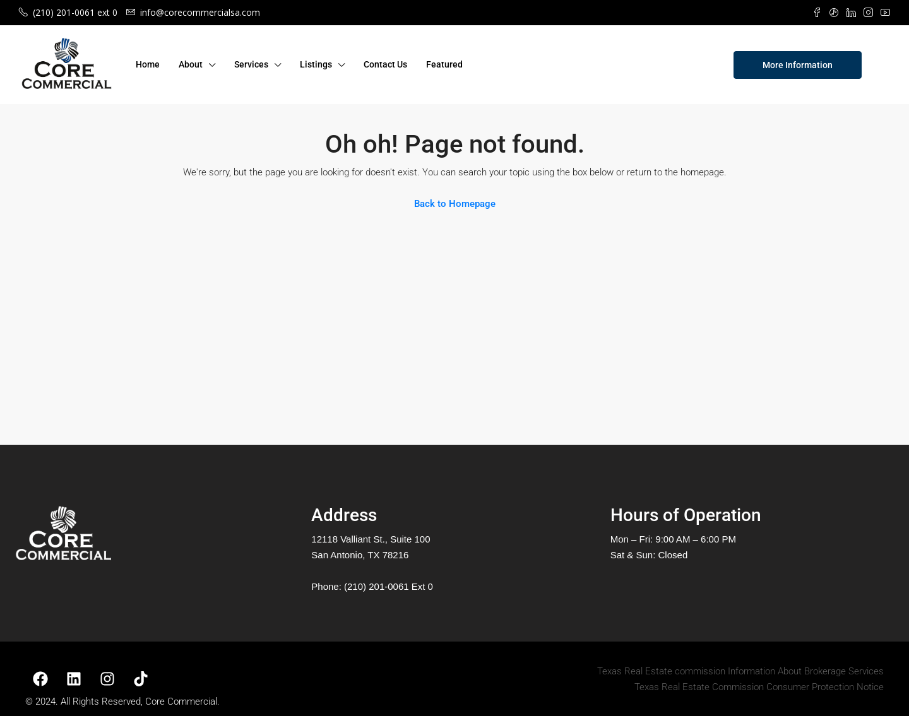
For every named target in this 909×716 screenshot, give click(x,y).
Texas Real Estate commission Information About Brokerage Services (740, 671)
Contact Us (385, 64)
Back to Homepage (455, 203)
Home (148, 64)
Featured (444, 64)
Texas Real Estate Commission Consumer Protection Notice (759, 687)
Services (251, 64)
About (191, 64)
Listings (316, 64)
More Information (798, 65)
